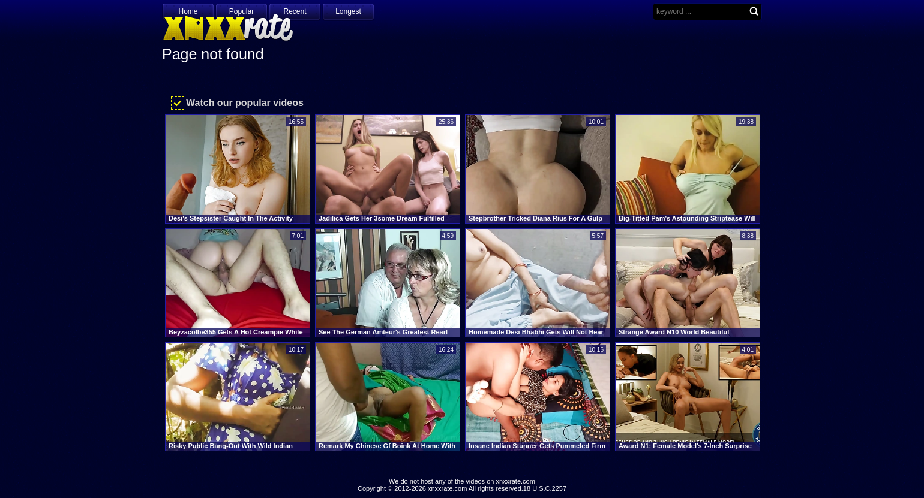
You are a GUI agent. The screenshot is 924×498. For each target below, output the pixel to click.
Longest (348, 11)
